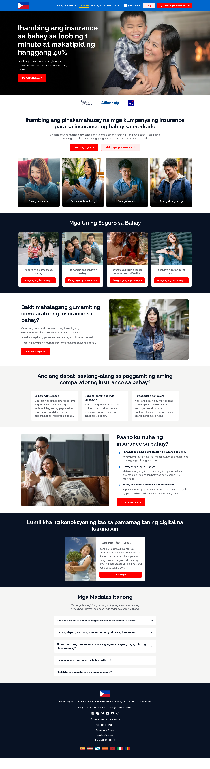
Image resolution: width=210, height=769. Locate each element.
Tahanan (84, 5)
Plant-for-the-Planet (105, 732)
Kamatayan (71, 5)
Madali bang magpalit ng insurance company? (105, 678)
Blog (149, 5)
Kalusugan (96, 5)
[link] (132, 5)
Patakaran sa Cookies (105, 747)
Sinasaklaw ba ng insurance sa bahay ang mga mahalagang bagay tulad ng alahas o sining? (105, 650)
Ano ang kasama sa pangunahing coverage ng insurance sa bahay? (105, 621)
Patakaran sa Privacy (105, 738)
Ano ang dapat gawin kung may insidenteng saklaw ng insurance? (105, 634)
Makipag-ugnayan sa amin (121, 147)
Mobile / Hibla (111, 5)
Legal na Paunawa (105, 742)
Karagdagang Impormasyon (38, 280)
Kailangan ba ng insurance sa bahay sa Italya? (105, 665)
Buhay (59, 5)
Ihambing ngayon (32, 77)
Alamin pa (120, 574)
